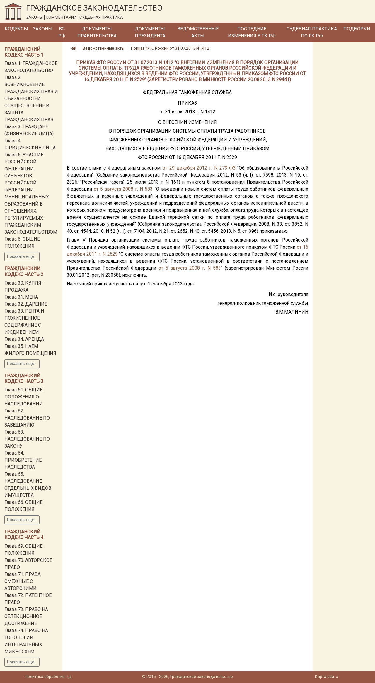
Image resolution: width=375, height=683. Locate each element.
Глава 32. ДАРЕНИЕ (25, 304)
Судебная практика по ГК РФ (312, 32)
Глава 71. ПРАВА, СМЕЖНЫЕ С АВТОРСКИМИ (22, 581)
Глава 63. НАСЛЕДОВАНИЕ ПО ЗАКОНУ (27, 439)
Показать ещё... (22, 256)
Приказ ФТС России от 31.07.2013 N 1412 (170, 48)
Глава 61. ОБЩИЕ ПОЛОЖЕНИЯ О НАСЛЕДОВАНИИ (23, 397)
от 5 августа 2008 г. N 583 (123, 189)
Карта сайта (326, 676)
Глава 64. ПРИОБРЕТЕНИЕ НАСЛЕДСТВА (23, 460)
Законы (42, 29)
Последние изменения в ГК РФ (252, 32)
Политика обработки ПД (48, 676)
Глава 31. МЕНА (21, 297)
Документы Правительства (97, 32)
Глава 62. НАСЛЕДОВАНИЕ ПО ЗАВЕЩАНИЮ (27, 418)
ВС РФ (61, 32)
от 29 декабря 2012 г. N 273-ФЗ (199, 168)
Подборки (356, 29)
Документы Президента (150, 32)
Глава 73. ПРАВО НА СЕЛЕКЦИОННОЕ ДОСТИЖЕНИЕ (26, 616)
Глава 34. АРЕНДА (24, 339)
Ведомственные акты (198, 32)
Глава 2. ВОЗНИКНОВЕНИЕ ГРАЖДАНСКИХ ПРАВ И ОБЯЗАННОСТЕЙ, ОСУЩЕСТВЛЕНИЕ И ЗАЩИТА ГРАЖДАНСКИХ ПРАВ (31, 98)
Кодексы (16, 29)
